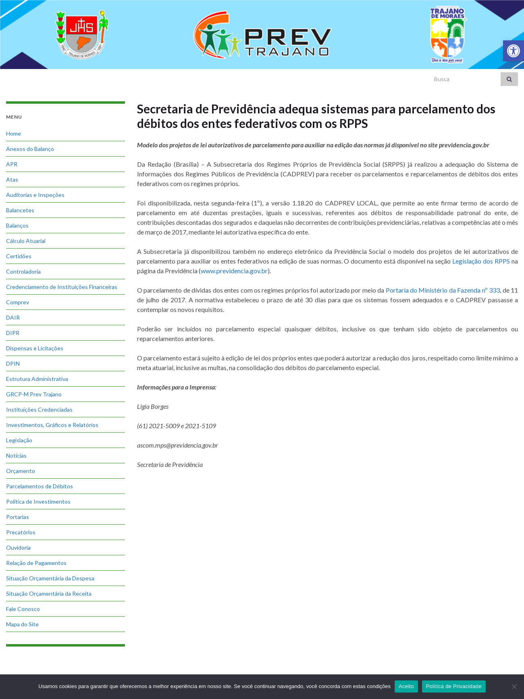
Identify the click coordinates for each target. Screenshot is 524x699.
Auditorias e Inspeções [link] (35, 194)
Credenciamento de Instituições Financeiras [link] (61, 286)
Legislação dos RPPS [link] (481, 261)
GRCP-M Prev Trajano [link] (34, 394)
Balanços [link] (17, 225)
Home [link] (13, 133)
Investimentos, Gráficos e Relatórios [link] (52, 424)
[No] (514, 686)
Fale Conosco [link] (23, 608)
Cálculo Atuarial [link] (26, 240)
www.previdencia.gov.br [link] (234, 270)
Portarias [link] (17, 516)
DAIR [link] (13, 317)
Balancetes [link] (20, 210)
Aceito (406, 686)
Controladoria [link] (23, 271)
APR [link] (11, 164)
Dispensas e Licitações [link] (34, 348)
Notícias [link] (16, 455)
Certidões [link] (18, 256)
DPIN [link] (13, 363)
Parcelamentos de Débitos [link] (39, 486)
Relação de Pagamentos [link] (36, 562)
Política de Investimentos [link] (38, 501)
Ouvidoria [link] (18, 547)
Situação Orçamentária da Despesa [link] (50, 578)
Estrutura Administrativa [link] (37, 378)
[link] (513, 50)
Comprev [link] (17, 302)
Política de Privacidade (454, 686)
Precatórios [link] (20, 532)
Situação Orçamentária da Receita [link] (48, 593)
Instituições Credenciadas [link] (39, 409)
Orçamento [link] (20, 470)
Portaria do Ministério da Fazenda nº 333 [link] (443, 290)
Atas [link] (12, 179)
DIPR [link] (12, 332)
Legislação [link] (19, 440)
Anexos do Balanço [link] (30, 148)
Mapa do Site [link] (22, 624)
